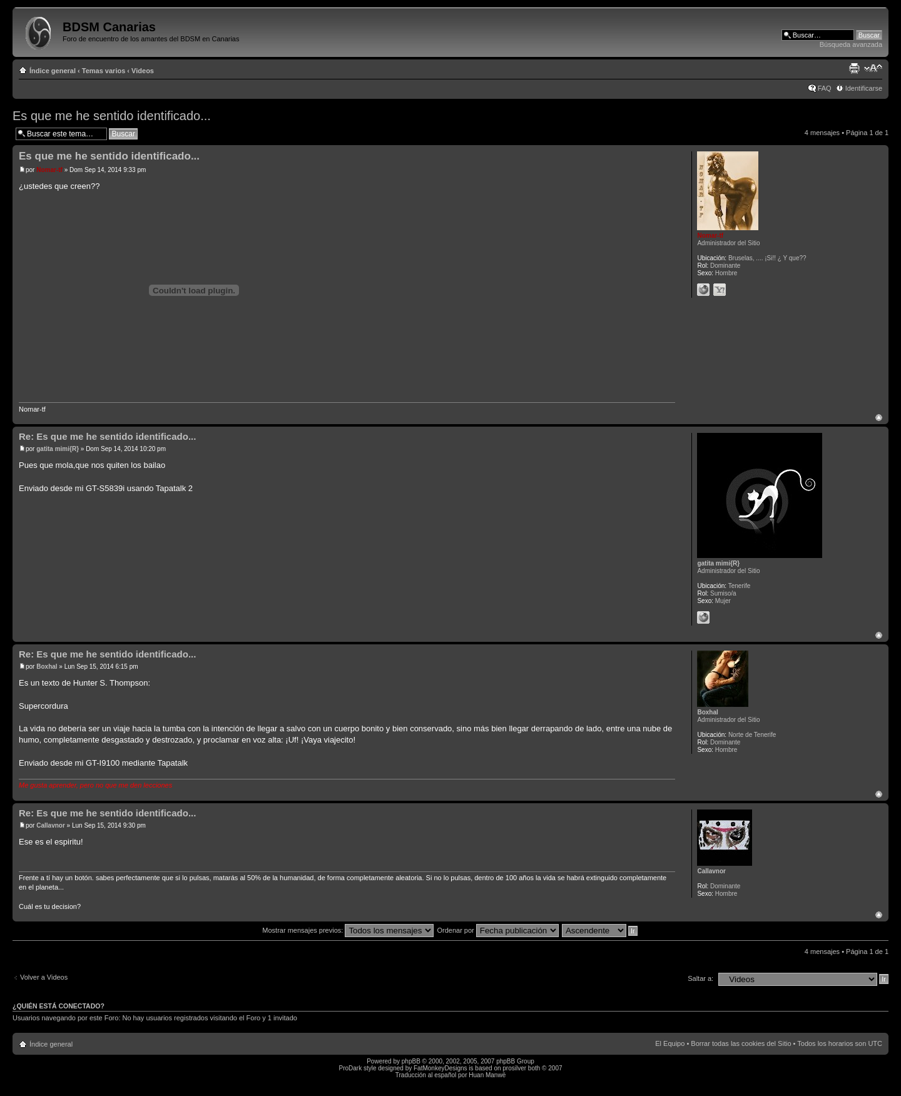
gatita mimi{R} (57, 448)
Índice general (52, 70)
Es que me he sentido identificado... (112, 116)
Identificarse (863, 88)
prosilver (514, 1068)
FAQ (825, 88)
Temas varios (104, 70)
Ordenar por (497, 930)
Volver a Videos (44, 977)
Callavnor (50, 825)
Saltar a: (700, 978)
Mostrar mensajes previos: (348, 930)
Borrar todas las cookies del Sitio (741, 1043)
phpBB (411, 1061)
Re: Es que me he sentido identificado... (107, 436)
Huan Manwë (487, 1075)
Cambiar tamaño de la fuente (873, 68)
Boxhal (46, 666)
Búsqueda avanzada (851, 44)
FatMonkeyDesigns (440, 1068)
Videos (142, 70)
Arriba (878, 417)
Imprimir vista (854, 68)
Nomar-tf (49, 169)
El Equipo (670, 1043)
